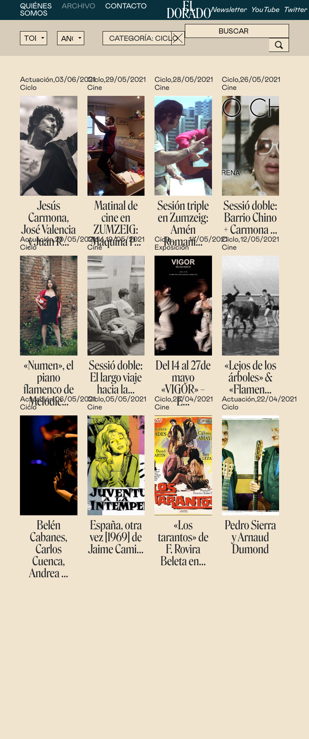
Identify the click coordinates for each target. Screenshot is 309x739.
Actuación (36, 79)
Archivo (78, 6)
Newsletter (229, 10)
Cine (94, 87)
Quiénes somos (36, 10)
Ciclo (28, 87)
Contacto (126, 6)
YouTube (265, 10)
